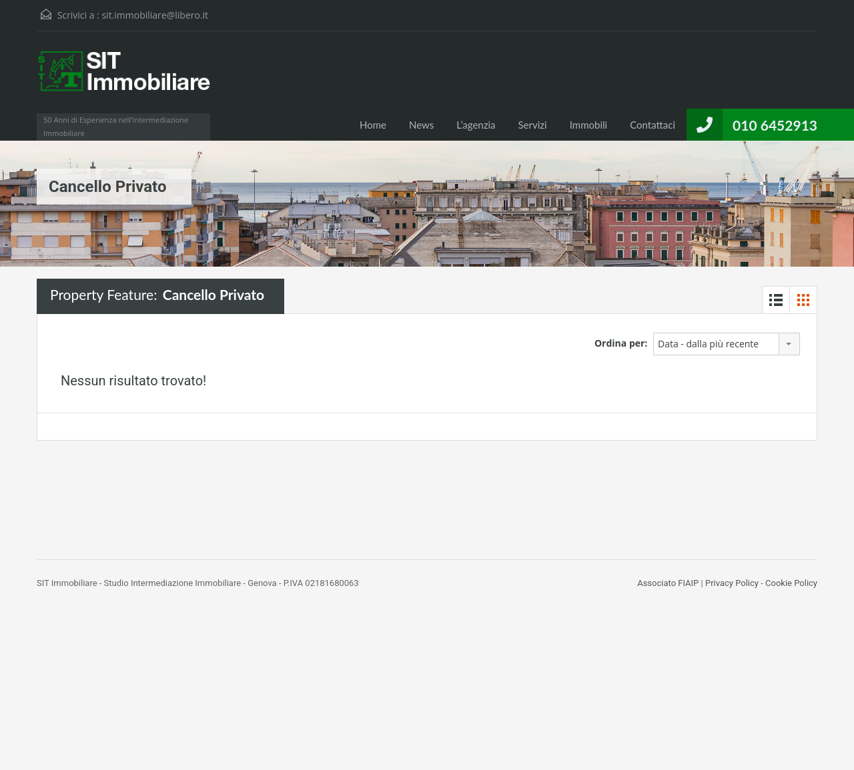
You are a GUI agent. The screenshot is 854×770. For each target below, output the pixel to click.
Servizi (532, 125)
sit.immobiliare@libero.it (154, 15)
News (421, 125)
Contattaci (652, 125)
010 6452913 (775, 125)
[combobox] (726, 344)
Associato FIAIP (668, 583)
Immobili (588, 125)
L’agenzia (475, 125)
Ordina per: (620, 343)
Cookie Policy (791, 583)
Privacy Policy (732, 583)
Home (373, 125)
